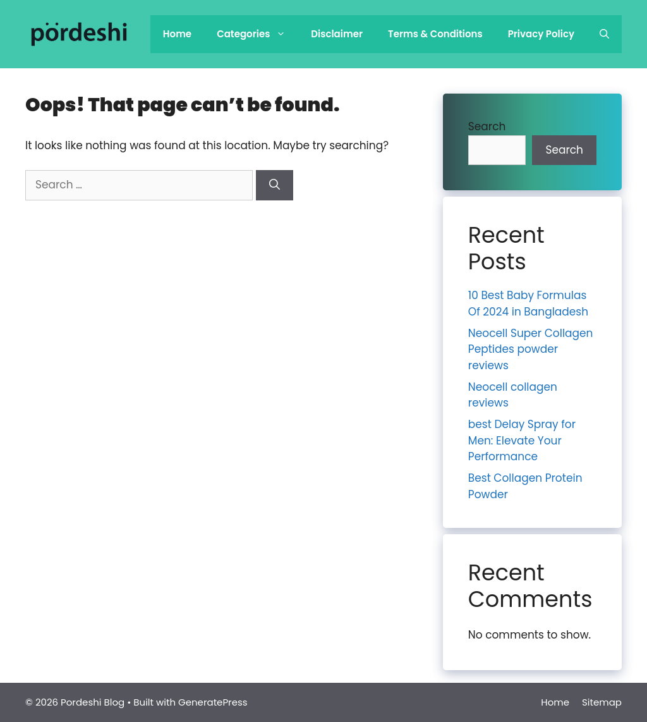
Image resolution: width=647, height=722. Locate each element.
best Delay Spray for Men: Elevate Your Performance (522, 440)
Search (487, 126)
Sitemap (602, 702)
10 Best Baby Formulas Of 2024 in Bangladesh (528, 303)
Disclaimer (337, 33)
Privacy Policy (541, 33)
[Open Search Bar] (604, 34)
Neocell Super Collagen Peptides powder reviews (530, 349)
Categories (257, 34)
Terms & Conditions (435, 33)
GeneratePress (213, 702)
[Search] (274, 185)
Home (177, 33)
